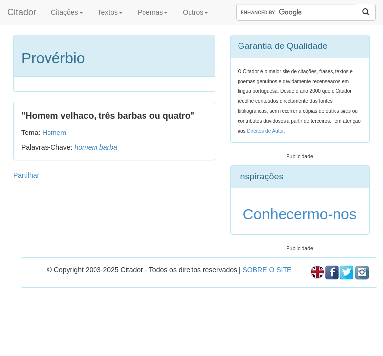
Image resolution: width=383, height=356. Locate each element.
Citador (21, 12)
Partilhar (26, 175)
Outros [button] (195, 12)
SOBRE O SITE (266, 270)
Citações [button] (67, 12)
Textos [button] (110, 12)
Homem (54, 132)
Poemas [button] (153, 12)
